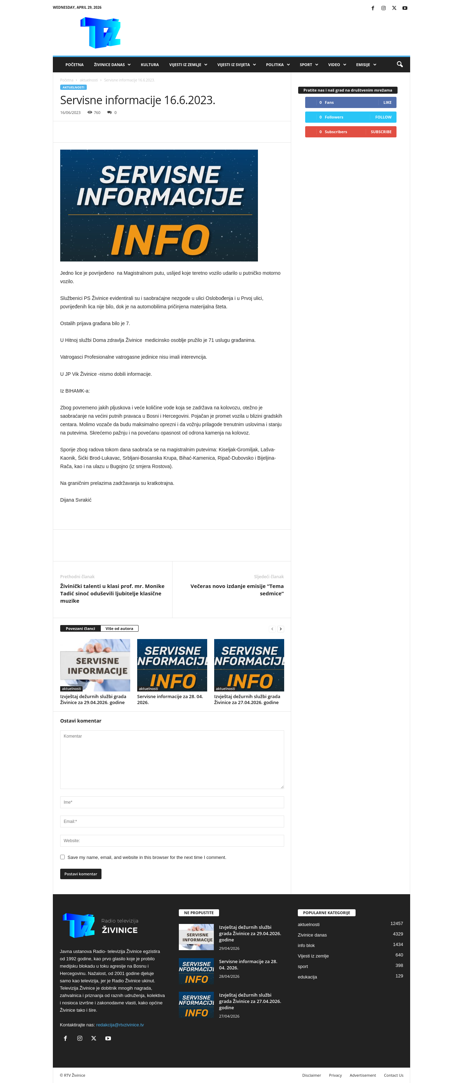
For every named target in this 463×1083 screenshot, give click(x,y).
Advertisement (363, 1075)
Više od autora (119, 628)
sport (303, 966)
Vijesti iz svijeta (236, 64)
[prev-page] (272, 628)
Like (388, 102)
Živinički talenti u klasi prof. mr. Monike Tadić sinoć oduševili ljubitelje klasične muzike (112, 593)
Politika (278, 64)
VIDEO (337, 64)
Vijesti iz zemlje (188, 64)
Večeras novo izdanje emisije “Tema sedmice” (237, 589)
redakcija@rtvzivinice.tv (120, 1024)
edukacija (307, 977)
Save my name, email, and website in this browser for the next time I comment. (147, 857)
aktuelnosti (89, 80)
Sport (309, 64)
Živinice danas (112, 64)
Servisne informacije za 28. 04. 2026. (170, 699)
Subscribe (381, 131)
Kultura (150, 64)
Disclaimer (311, 1075)
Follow (383, 117)
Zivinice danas (312, 935)
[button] (399, 64)
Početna (74, 64)
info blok (306, 945)
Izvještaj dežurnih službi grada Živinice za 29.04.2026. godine (93, 699)
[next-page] (280, 628)
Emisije (366, 64)
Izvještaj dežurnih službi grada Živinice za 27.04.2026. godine (247, 699)
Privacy (335, 1075)
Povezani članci (80, 628)
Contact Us (394, 1075)
